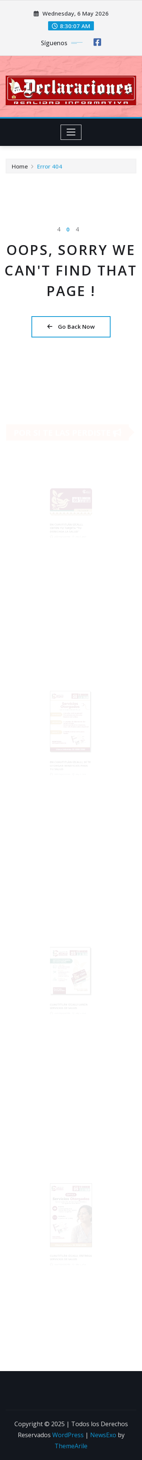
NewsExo (103, 1435)
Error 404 (49, 170)
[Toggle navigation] (71, 132)
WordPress (68, 1435)
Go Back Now (71, 326)
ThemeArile (71, 1446)
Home (20, 170)
